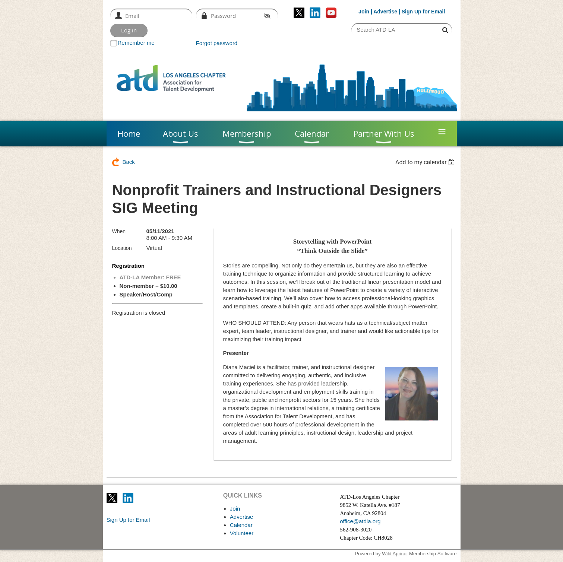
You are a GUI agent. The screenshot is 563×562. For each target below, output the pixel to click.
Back (129, 162)
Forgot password (217, 43)
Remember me (136, 42)
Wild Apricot (395, 553)
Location (122, 248)
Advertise (385, 12)
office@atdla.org (360, 521)
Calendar (241, 525)
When (119, 231)
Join (363, 12)
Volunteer (241, 533)
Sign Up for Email (128, 520)
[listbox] (426, 162)
